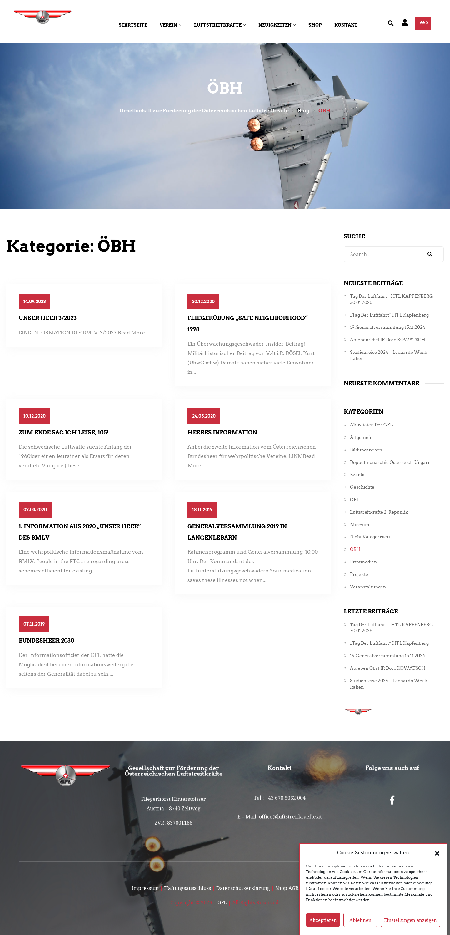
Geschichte (362, 487)
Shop (315, 25)
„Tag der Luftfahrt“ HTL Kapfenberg (389, 315)
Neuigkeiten (277, 25)
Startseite (133, 25)
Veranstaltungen (368, 587)
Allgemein (361, 437)
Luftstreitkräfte (220, 25)
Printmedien (363, 562)
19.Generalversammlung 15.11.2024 (387, 327)
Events (357, 474)
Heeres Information (222, 432)
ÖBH (355, 549)
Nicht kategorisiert (370, 537)
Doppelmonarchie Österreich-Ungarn (390, 462)
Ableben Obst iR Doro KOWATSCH (387, 340)
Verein (171, 25)
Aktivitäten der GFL (371, 425)
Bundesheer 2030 (46, 640)
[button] (437, 864)
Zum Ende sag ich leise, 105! (64, 432)
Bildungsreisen (366, 450)
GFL (354, 499)
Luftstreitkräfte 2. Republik (379, 512)
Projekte (359, 574)
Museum (359, 524)
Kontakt (346, 25)
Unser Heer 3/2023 (48, 318)
